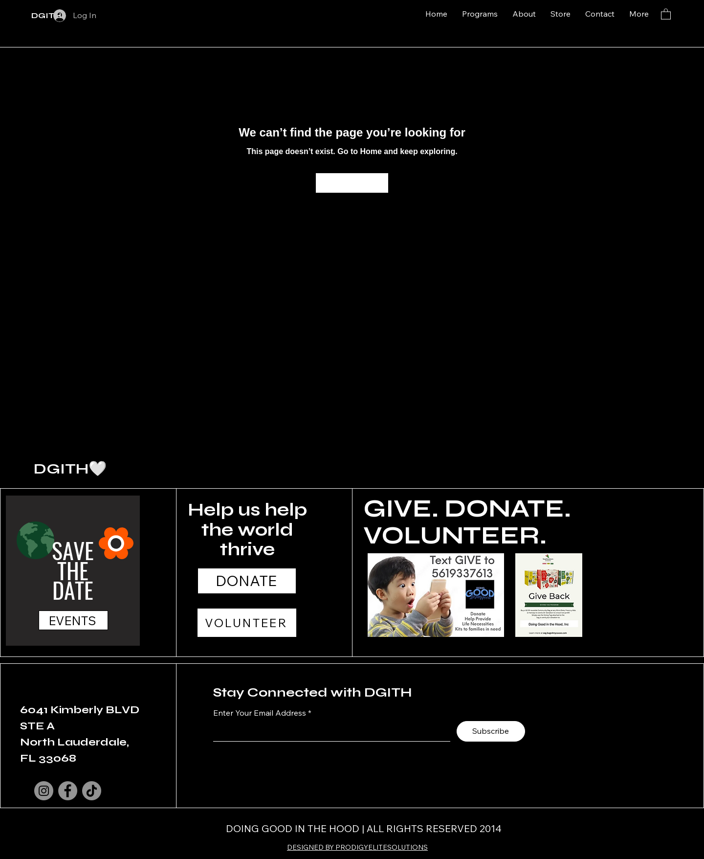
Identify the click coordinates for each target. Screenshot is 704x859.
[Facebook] (67, 790)
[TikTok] (91, 790)
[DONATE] (247, 581)
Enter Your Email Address (259, 713)
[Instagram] (43, 790)
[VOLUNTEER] (247, 623)
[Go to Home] (352, 183)
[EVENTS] (73, 620)
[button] (666, 14)
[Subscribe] (491, 731)
